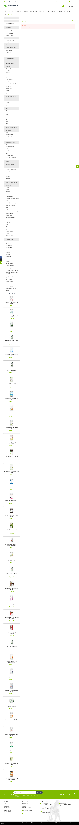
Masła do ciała (9, 75)
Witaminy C (8, 172)
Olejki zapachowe (9, 33)
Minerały (7, 108)
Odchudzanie (8, 130)
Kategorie (10, 11)
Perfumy (7, 81)
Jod (7, 114)
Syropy (7, 233)
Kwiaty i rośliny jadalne (10, 205)
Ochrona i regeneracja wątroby (11, 127)
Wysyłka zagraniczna (7, 811)
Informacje (67, 11)
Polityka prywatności (7, 810)
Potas (7, 119)
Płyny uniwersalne (9, 55)
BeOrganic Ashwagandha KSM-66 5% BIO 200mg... (11, 457)
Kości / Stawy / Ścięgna (10, 63)
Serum (7, 84)
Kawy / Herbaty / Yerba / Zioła (11, 203)
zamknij (2, 823)
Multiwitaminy (8, 258)
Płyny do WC (8, 52)
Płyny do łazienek (9, 54)
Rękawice (8, 25)
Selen (7, 121)
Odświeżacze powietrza (10, 30)
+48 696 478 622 (47, 804)
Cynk (7, 112)
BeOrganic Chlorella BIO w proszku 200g (11, 472)
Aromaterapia (33, 11)
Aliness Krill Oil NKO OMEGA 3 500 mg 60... (11, 691)
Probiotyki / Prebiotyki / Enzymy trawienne (12, 273)
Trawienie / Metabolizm (10, 284)
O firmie (5, 803)
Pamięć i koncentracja (10, 263)
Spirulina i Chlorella (9, 281)
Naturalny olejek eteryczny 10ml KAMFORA (11, 764)
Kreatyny (8, 150)
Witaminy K (8, 178)
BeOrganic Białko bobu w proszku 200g (12, 384)
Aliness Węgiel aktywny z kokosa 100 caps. (11, 428)
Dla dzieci (8, 70)
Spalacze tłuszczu (9, 139)
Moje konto (25, 801)
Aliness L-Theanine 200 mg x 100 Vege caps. (11, 486)
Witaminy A (8, 171)
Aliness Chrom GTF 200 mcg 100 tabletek (11, 303)
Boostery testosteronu (10, 146)
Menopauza (8, 256)
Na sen (7, 259)
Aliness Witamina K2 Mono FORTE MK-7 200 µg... (11, 603)
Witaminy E (8, 176)
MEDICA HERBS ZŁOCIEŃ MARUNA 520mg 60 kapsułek (12, 370)
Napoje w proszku (9, 213)
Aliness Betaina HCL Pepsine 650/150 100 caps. (11, 316)
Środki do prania (9, 88)
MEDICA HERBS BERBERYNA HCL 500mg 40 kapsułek (11, 545)
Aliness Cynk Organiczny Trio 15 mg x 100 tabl (11, 676)
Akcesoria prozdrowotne (10, 23)
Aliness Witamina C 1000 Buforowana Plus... (12, 662)
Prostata (7, 275)
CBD (6, 44)
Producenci (18, 11)
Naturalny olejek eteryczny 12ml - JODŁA (12, 530)
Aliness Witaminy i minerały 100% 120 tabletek (12, 443)
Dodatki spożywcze (9, 196)
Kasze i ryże (8, 202)
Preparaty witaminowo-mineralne (12, 270)
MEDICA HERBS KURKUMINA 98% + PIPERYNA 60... (11, 413)
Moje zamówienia (25, 803)
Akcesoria (7, 20)
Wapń (7, 123)
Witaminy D (8, 174)
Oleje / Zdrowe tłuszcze (10, 217)
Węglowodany (8, 159)
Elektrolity (8, 252)
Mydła (7, 77)
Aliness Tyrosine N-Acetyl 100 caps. (11, 501)
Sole (7, 226)
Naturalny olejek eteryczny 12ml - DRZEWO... (12, 633)
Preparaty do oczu (9, 268)
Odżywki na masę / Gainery (11, 153)
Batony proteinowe (9, 42)
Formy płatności (6, 806)
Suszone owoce (9, 229)
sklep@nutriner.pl (47, 812)
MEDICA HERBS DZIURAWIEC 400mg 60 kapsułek (11, 647)
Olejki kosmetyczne (9, 79)
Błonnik (7, 189)
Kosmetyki (41, 11)
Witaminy (26, 11)
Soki (7, 224)
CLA (7, 132)
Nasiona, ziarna (9, 215)
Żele (7, 105)
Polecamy (7, 161)
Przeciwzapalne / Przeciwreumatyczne (10, 277)
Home (6, 14)
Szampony (8, 90)
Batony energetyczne (10, 40)
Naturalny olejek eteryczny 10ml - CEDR (12, 589)
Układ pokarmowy (9, 286)
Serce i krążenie (9, 279)
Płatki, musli (8, 222)
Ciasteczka (8, 191)
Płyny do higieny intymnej (11, 83)
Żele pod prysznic (9, 93)
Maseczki (8, 72)
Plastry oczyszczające (10, 265)
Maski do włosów (9, 74)
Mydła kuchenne (9, 50)
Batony (7, 37)
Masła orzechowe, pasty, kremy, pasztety (12, 211)
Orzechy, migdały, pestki (10, 219)
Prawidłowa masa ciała (10, 267)
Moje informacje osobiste (26, 807)
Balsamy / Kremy (9, 68)
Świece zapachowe (9, 35)
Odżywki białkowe (9, 151)
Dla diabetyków (9, 247)
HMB (7, 148)
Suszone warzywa (9, 231)
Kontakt (5, 812)
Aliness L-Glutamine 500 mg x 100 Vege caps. (12, 749)
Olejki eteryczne (9, 31)
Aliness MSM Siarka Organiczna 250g (11, 355)
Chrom (7, 110)
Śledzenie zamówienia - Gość (30, 814)
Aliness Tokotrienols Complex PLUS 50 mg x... (11, 559)
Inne (7, 200)
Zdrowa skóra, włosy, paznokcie (11, 182)
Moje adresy (24, 806)
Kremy (7, 102)
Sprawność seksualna (10, 164)
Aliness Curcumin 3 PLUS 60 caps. (12, 719)
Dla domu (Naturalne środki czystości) (11, 48)
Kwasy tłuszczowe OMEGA (11, 96)
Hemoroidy (8, 254)
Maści (7, 104)
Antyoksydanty (9, 245)
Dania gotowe (8, 194)
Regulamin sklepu (7, 807)
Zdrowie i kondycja (9, 239)
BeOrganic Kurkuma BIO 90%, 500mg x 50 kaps (12, 779)
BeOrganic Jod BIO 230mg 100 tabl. (11, 399)
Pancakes (8, 220)
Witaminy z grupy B (9, 180)
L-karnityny (8, 138)
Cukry (7, 193)
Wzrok (7, 290)
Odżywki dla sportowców (10, 142)
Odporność (8, 261)
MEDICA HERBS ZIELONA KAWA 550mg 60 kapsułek (11, 328)
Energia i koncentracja (10, 58)
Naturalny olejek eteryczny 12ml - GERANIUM (12, 618)
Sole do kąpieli (9, 86)
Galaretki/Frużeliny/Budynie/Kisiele (12, 198)
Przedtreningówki (9, 155)
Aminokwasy (8, 144)
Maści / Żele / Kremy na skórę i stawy (11, 99)
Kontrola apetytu (9, 136)
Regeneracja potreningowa (11, 157)
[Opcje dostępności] (77, 166)
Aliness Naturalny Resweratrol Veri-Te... (11, 735)
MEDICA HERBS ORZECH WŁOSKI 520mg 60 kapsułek (11, 341)
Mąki (7, 209)
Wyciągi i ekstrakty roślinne (11, 288)
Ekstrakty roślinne (9, 134)
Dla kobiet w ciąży (9, 250)
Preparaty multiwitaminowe (11, 169)
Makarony (8, 207)
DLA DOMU (60, 11)
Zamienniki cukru (9, 235)
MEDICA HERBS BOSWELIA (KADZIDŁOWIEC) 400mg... (11, 574)
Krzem (7, 116)
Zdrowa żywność (51, 11)
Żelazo (7, 125)
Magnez (7, 117)
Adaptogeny (8, 241)
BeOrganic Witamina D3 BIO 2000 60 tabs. (11, 516)
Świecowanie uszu (9, 283)
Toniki (7, 92)
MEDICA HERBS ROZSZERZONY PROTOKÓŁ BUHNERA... (11, 706)
